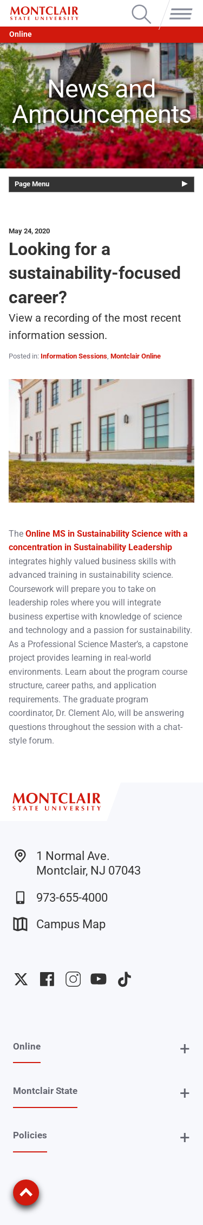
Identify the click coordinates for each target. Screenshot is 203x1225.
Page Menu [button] (32, 184)
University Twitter (21, 979)
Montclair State (45, 1090)
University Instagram (73, 979)
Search (141, 5)
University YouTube (98, 979)
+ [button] (185, 1049)
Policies (30, 1135)
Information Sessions (74, 356)
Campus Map (59, 924)
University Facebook (47, 979)
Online (20, 34)
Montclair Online (135, 356)
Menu (179, 5)
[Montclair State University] (44, 13)
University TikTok (124, 979)
